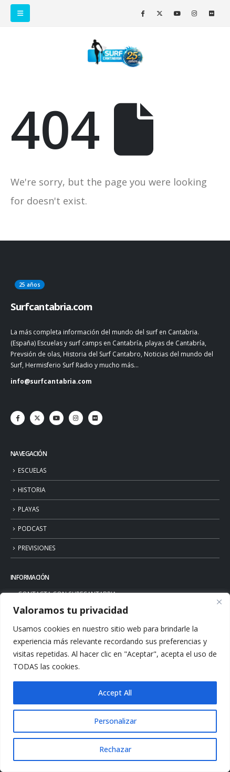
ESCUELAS (32, 470)
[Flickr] (211, 13)
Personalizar (115, 721)
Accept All (115, 693)
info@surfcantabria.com (51, 381)
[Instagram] (194, 13)
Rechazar (115, 749)
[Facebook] (142, 13)
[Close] (219, 601)
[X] (159, 13)
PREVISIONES (37, 547)
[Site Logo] (115, 53)
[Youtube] (177, 13)
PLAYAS (28, 509)
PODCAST (32, 528)
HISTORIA (31, 489)
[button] (20, 13)
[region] (115, 682)
